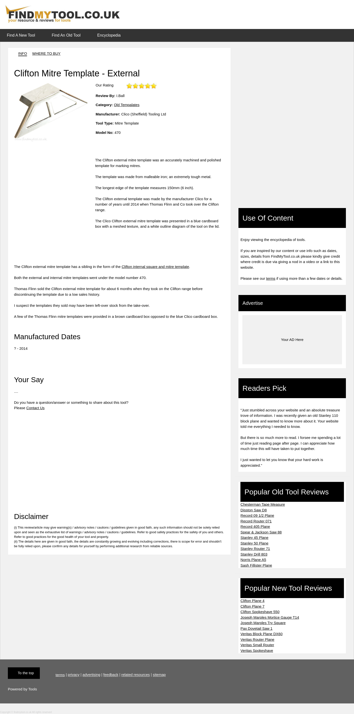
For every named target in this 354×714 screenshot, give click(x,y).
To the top (26, 673)
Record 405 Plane (255, 526)
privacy (74, 675)
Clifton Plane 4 (252, 601)
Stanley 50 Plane (254, 543)
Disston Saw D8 (253, 510)
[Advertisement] (54, 192)
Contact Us (35, 408)
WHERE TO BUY (46, 53)
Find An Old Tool (66, 35)
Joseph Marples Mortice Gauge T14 (269, 617)
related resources (135, 675)
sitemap (159, 675)
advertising (92, 675)
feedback (110, 675)
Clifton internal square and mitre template (155, 267)
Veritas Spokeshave (256, 650)
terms (271, 278)
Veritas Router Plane (257, 639)
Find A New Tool (21, 35)
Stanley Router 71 (255, 548)
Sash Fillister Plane (256, 565)
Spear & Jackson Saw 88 (261, 532)
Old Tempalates (126, 105)
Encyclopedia (109, 35)
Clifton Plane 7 (252, 606)
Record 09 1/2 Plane (257, 515)
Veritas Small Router (257, 645)
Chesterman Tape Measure (262, 504)
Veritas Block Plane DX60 (261, 634)
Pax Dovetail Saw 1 (256, 628)
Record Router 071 (256, 521)
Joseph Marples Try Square (262, 623)
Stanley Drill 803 (253, 554)
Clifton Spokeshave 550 (259, 612)
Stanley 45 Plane (254, 537)
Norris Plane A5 (253, 560)
